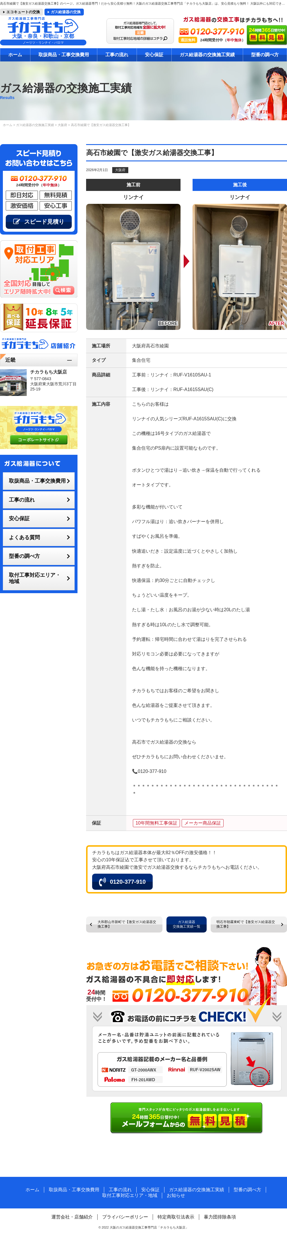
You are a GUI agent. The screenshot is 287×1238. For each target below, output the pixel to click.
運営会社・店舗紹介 (72, 1216)
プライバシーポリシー (125, 1216)
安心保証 (154, 54)
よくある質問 (24, 537)
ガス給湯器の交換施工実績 (207, 54)
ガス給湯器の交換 (66, 12)
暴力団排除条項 (220, 1216)
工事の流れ (116, 54)
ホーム (15, 54)
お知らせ (176, 1195)
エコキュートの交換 (23, 12)
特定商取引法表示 (176, 1216)
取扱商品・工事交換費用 (63, 54)
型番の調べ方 (265, 54)
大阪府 (120, 170)
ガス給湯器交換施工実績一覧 (186, 924)
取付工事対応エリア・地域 (35, 578)
